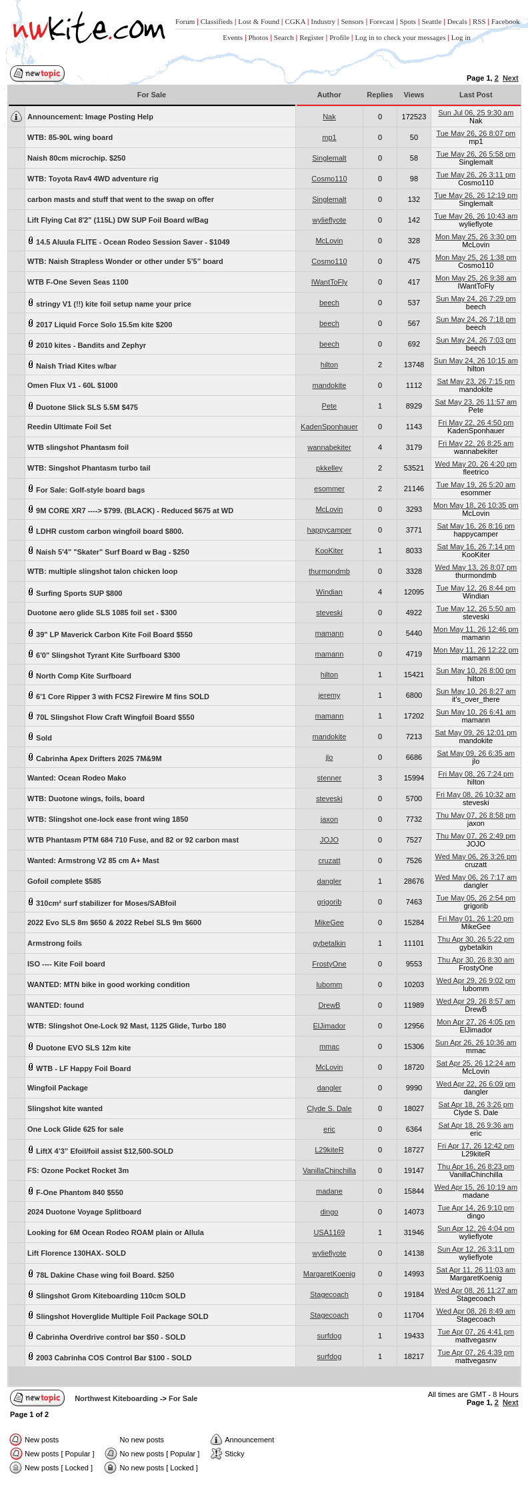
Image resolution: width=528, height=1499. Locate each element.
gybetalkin (329, 943)
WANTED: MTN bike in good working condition (108, 984)
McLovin (329, 241)
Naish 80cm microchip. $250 (76, 158)
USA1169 (329, 1232)
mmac (329, 1046)
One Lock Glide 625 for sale (75, 1129)
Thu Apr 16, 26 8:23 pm (475, 1166)
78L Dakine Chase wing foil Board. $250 (100, 1274)
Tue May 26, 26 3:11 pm (475, 175)
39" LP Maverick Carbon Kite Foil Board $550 (110, 634)
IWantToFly (329, 282)
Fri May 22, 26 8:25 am (475, 443)
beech (329, 303)
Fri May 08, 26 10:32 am (475, 794)
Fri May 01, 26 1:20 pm (475, 918)
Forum (185, 21)
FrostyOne (329, 964)
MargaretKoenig (329, 1274)
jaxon (329, 819)
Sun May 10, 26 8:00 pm (476, 671)
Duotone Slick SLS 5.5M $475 (82, 406)
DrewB (329, 1005)
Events (233, 37)
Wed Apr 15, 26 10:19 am (476, 1187)
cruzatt (329, 860)
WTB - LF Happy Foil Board (79, 1067)
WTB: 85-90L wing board (70, 137)
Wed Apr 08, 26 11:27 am (476, 1290)
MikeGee (329, 922)
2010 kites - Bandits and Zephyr (86, 344)
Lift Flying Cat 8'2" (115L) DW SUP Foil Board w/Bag (118, 220)
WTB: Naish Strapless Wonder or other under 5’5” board (125, 261)
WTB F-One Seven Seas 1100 (78, 282)
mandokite (330, 385)
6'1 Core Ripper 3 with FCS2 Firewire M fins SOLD (118, 696)
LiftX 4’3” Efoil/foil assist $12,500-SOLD (100, 1150)
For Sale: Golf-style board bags (86, 489)
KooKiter (329, 551)
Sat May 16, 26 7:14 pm (476, 547)
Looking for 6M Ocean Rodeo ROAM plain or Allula (115, 1232)
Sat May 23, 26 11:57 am (476, 402)
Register (311, 37)
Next (511, 78)
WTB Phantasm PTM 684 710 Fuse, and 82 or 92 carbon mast (133, 840)
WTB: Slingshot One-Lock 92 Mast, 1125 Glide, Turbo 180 (126, 1026)
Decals (457, 21)
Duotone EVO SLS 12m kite (79, 1047)
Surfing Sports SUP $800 (74, 592)
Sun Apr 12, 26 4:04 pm (476, 1228)
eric (329, 1129)
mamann (329, 633)
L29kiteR (329, 1150)
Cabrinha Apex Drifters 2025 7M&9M (94, 757)
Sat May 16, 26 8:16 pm (476, 526)
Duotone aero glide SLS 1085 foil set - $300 (102, 613)
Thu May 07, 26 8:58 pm (475, 815)
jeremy (329, 695)
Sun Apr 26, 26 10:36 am (476, 1042)
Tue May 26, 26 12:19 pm (475, 195)
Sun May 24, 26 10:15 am (476, 361)
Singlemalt (329, 158)
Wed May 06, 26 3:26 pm (476, 856)
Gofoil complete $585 (64, 881)
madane (329, 1191)
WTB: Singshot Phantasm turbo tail (89, 468)
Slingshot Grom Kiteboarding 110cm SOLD (106, 1295)
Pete (329, 406)
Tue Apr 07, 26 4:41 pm (476, 1332)
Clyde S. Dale (329, 1108)
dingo (329, 1212)
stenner (329, 778)
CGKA (295, 21)
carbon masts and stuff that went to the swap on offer (120, 199)
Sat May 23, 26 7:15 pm (476, 381)
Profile (339, 37)
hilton (329, 365)
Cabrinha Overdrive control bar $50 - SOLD (106, 1336)
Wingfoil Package (57, 1088)
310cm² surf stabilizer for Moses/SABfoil (101, 902)
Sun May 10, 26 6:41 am (476, 712)
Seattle (431, 21)
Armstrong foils (54, 943)
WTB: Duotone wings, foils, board (86, 798)
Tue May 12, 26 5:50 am (475, 609)
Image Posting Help (90, 117)
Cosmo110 (329, 179)
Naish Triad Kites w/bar (72, 365)
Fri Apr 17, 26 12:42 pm (475, 1146)
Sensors (352, 21)
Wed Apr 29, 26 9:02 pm (476, 980)
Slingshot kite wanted (65, 1108)
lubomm (329, 984)
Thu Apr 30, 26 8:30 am (475, 960)
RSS (479, 21)
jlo (329, 757)
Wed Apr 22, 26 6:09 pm (476, 1084)
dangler (329, 881)
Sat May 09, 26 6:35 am (476, 753)
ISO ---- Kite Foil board (66, 964)
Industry (323, 21)
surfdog (329, 1336)
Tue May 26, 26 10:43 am (475, 216)
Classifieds (217, 21)
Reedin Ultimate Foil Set (69, 427)
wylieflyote (330, 220)
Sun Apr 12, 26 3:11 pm (476, 1249)
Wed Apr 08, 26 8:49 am (476, 1311)
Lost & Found (258, 21)
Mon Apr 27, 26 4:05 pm (476, 1022)
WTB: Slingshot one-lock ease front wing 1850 (107, 819)
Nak (329, 117)
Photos (259, 37)
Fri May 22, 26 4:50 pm (475, 423)
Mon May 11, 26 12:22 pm (476, 650)
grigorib (329, 902)
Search (284, 37)
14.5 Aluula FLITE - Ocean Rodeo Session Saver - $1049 (128, 241)
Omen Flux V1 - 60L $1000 (72, 385)
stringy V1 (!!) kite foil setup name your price (109, 303)
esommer (329, 489)
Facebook (505, 21)
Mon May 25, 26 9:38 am (476, 278)
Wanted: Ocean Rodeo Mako (76, 778)
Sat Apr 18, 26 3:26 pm (476, 1104)
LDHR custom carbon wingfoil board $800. (105, 530)
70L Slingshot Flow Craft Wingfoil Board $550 (111, 716)
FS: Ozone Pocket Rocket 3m (78, 1170)
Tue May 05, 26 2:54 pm (475, 898)
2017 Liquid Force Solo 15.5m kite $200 (99, 324)
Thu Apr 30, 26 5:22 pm (475, 939)
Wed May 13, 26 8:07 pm (476, 567)
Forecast (381, 21)
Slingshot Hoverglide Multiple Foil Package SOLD (118, 1315)
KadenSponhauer (329, 427)
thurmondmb (329, 571)
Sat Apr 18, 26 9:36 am (476, 1125)
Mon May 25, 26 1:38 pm (476, 257)
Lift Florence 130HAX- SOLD (76, 1253)
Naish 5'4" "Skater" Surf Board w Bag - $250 (108, 551)
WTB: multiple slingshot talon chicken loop (102, 571)
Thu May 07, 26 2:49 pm (475, 836)
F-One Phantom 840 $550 (75, 1191)
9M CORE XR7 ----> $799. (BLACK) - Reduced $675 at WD (130, 510)
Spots (408, 21)
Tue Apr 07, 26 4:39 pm (476, 1352)
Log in (461, 37)
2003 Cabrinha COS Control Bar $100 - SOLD (109, 1357)
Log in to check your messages (400, 37)
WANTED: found (55, 1005)
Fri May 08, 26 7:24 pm (475, 774)
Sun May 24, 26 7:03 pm (476, 340)
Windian (329, 592)
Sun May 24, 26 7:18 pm (476, 319)
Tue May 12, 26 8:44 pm (475, 588)
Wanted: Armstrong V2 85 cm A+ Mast (93, 860)
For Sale (183, 1398)
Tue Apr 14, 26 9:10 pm (476, 1208)
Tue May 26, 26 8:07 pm (475, 133)
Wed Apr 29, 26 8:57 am (476, 1001)
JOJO (329, 840)
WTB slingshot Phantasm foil (78, 447)
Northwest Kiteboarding (116, 1398)
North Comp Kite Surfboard (79, 675)
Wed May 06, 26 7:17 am (476, 877)
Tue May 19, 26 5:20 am (475, 485)
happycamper (329, 530)
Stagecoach (329, 1294)
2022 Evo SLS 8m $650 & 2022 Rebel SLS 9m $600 (114, 922)
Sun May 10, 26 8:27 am (476, 691)
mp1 (329, 137)
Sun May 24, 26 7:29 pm (476, 299)
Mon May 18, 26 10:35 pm (476, 505)
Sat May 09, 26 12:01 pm (476, 733)
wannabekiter (329, 447)
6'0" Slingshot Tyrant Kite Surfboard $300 (103, 654)
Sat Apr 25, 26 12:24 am (476, 1063)
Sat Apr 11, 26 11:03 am (476, 1270)
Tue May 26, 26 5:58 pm (475, 154)
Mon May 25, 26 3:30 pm (476, 237)
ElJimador (329, 1026)
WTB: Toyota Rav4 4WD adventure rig (93, 179)
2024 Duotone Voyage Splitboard (84, 1212)
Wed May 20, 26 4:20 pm (476, 464)
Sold (39, 737)
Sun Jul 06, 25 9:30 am (475, 113)
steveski (329, 613)
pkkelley (329, 468)
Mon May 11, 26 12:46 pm (476, 629)
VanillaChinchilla (329, 1170)
